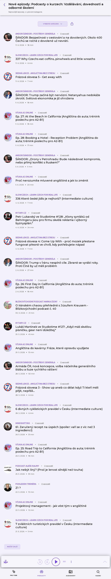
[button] (54, 7)
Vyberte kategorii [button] (52, 24)
